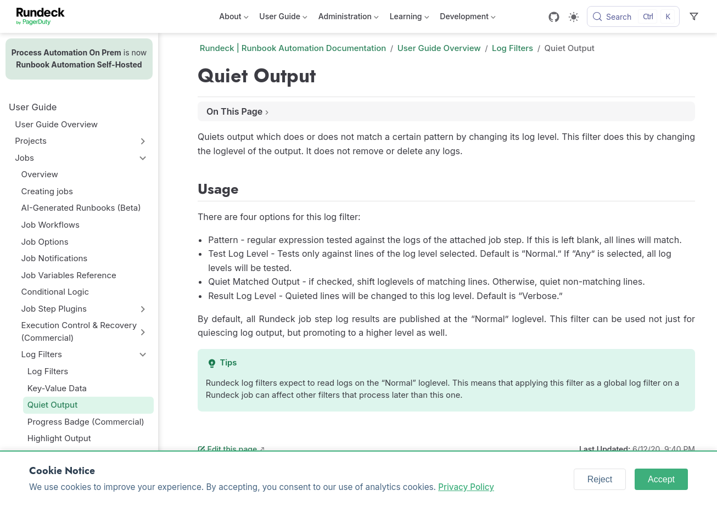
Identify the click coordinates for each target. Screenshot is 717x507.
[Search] (633, 16)
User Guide (283, 18)
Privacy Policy (466, 487)
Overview (39, 174)
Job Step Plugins (54, 308)
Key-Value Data (57, 388)
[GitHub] (554, 17)
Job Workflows (50, 224)
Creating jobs (47, 191)
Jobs (24, 158)
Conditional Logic (55, 291)
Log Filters (41, 354)
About (233, 18)
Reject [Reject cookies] (599, 479)
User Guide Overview (56, 124)
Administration (348, 18)
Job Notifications (54, 258)
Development (467, 18)
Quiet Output (52, 404)
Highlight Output (59, 438)
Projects (31, 141)
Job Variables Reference (68, 275)
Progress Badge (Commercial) (85, 421)
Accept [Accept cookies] (661, 479)
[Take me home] (44, 16)
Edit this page (227, 449)
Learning (410, 18)
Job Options (45, 241)
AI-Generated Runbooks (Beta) (81, 207)
